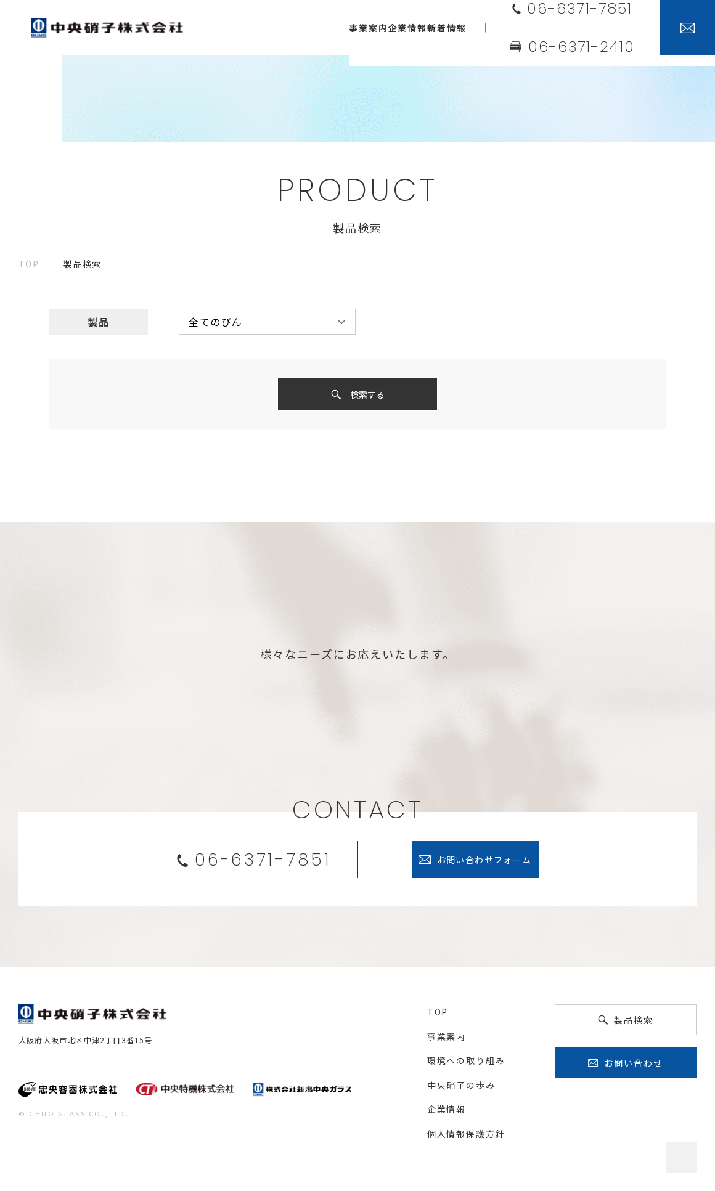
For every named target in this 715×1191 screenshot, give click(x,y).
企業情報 (447, 1113)
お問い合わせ (633, 1066)
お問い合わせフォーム (484, 863)
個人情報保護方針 (466, 1137)
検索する (367, 396)
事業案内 (447, 1040)
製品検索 (633, 1023)
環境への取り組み (466, 1064)
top (28, 264)
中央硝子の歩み (461, 1089)
